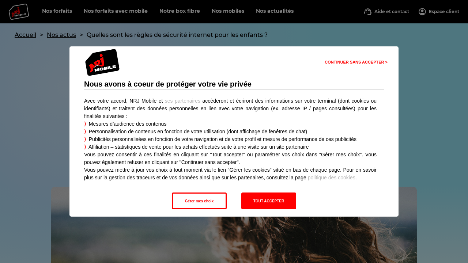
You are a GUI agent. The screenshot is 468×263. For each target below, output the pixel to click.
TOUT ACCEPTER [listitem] (268, 201)
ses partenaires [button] (182, 101)
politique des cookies (331, 177)
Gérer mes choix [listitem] (199, 201)
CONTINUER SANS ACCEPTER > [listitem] (356, 62)
